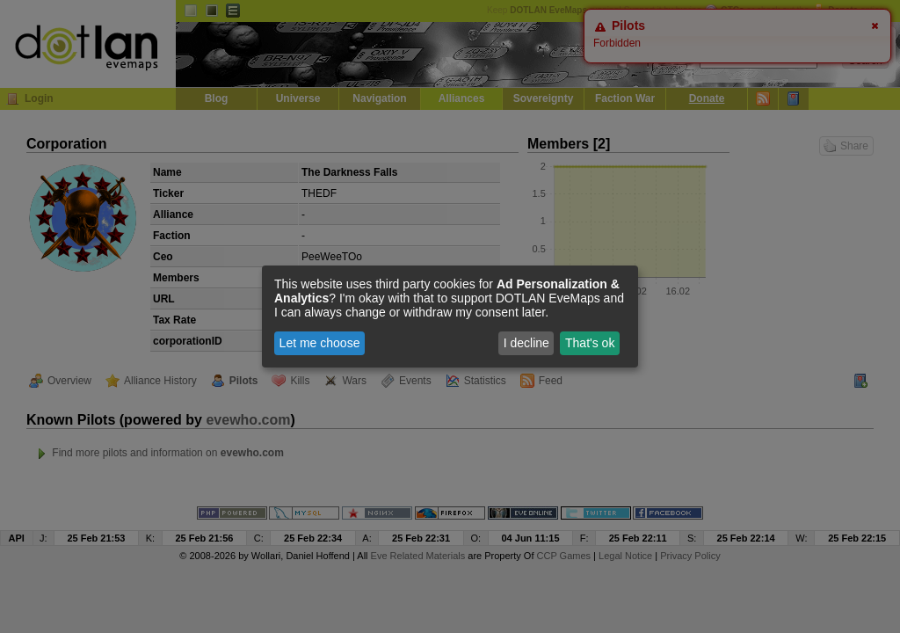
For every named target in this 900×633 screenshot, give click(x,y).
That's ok (589, 343)
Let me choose (319, 343)
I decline (526, 343)
